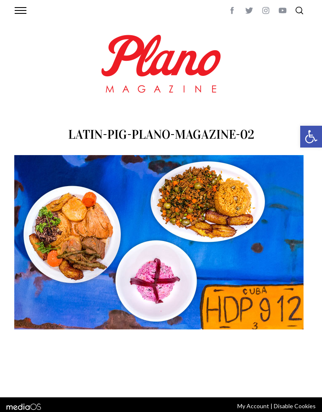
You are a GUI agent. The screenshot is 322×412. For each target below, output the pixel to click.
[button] (311, 137)
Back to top (292, 369)
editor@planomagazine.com (54, 379)
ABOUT (23, 369)
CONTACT (48, 369)
